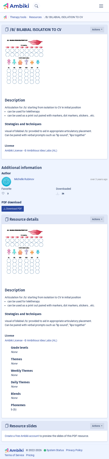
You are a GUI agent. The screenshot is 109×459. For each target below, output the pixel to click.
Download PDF (12, 208)
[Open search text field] (36, 6)
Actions (96, 29)
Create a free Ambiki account (22, 435)
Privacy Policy (74, 450)
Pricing (30, 455)
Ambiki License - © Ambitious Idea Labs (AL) (31, 150)
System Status (55, 450)
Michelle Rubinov (24, 179)
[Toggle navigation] (101, 6)
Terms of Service (14, 455)
